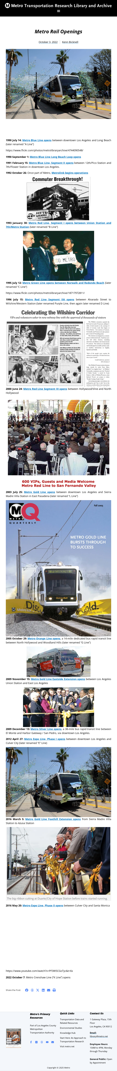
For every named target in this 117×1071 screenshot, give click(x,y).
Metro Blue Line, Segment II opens (51, 163)
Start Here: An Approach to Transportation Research (73, 1039)
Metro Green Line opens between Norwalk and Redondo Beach (63, 283)
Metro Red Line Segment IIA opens (49, 299)
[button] (58, 11)
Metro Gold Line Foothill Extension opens (53, 819)
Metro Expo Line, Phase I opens (44, 739)
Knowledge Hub (67, 1032)
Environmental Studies (71, 1027)
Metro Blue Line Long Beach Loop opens (55, 157)
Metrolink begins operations (70, 172)
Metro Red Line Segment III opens (45, 389)
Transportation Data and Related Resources (72, 1021)
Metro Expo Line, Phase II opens (43, 905)
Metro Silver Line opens (46, 729)
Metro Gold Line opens (39, 492)
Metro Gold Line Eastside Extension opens (58, 679)
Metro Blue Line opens (37, 140)
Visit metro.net (67, 1046)
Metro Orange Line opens (44, 638)
